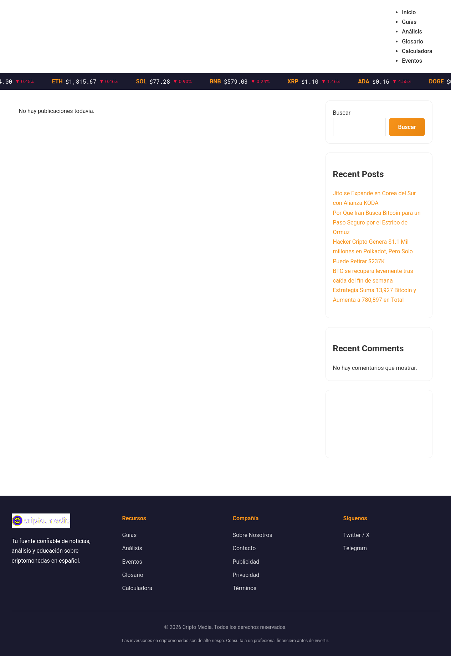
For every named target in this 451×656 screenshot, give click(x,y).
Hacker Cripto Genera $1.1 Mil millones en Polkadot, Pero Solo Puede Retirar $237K (373, 251)
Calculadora (417, 51)
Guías (409, 22)
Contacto (244, 548)
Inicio (409, 12)
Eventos (412, 60)
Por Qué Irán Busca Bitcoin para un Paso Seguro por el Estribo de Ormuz (377, 223)
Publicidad (246, 561)
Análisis (412, 31)
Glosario (412, 41)
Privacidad (246, 575)
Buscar (342, 112)
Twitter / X (356, 535)
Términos (245, 588)
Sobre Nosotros (252, 535)
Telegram (355, 548)
